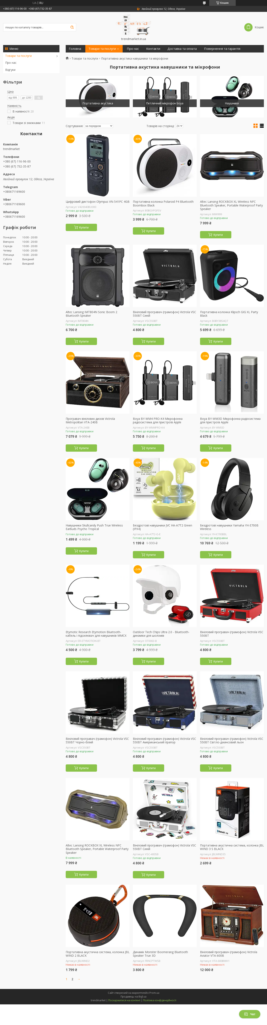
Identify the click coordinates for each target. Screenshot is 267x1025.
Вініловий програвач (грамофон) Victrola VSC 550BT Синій (164, 314)
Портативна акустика (97, 103)
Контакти (153, 48)
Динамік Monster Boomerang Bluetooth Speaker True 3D (160, 954)
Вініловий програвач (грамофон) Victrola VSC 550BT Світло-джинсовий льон (231, 740)
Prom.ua (154, 993)
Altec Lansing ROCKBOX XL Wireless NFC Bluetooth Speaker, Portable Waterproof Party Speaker (231, 205)
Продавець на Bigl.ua (133, 996)
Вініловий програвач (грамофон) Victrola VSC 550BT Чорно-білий (97, 740)
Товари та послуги (18, 56)
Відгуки (10, 70)
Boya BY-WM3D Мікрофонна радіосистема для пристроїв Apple (230, 420)
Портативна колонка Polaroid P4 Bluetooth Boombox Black (163, 203)
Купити (84, 227)
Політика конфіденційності (159, 1000)
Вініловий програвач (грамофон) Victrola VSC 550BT (231, 634)
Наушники (232, 103)
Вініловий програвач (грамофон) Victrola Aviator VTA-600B (228, 954)
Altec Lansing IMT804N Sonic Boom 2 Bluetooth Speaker (91, 314)
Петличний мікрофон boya (164, 103)
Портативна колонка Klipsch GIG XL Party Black (229, 314)
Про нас (10, 63)
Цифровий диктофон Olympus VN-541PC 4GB (98, 202)
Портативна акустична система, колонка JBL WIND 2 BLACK (98, 954)
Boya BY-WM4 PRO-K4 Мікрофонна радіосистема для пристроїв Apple (158, 420)
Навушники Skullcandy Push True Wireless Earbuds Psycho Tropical (94, 527)
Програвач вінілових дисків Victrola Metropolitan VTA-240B (90, 420)
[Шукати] (72, 27)
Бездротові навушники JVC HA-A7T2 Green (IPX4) (162, 527)
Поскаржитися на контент (124, 1000)
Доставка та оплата (182, 48)
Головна (75, 48)
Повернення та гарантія (222, 48)
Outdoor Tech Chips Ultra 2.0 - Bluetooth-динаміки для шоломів (161, 634)
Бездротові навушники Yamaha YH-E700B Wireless (229, 527)
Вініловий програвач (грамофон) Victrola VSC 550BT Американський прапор (164, 740)
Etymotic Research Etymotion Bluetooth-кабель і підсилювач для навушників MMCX (96, 634)
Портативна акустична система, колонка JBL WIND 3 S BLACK (232, 847)
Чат (249, 1014)
